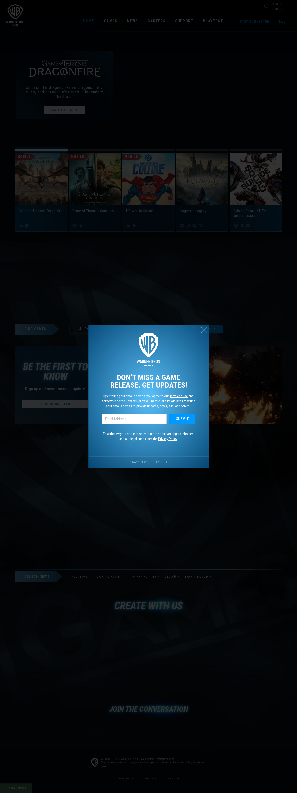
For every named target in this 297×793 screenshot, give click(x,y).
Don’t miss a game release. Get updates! (148, 381)
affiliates (177, 401)
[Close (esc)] (203, 330)
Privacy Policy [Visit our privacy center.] (138, 462)
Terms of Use (179, 396)
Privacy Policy (135, 401)
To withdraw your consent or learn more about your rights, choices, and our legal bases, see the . (148, 436)
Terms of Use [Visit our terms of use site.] (161, 462)
